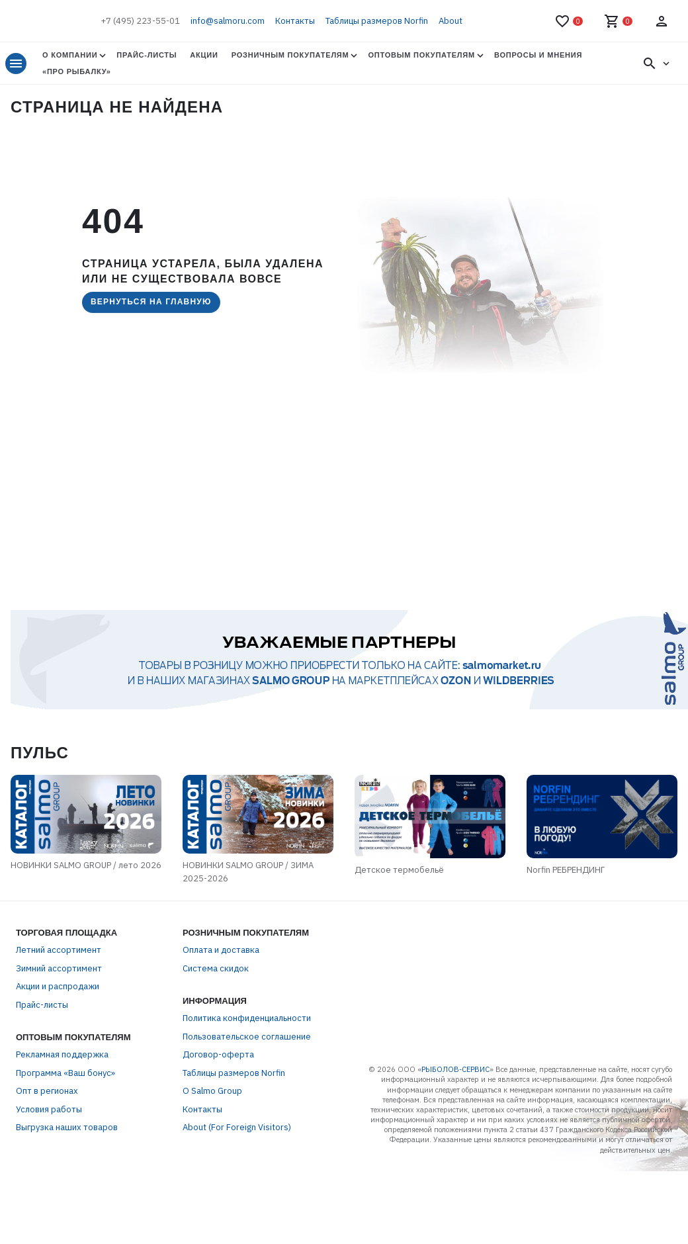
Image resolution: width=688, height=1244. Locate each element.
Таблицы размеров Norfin (376, 20)
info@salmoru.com (228, 20)
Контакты (295, 20)
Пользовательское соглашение (247, 1039)
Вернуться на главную (151, 301)
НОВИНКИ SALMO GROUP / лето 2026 (80, 868)
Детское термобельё (404, 872)
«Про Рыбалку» (76, 71)
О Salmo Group (212, 1094)
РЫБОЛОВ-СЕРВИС (455, 1072)
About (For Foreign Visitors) (237, 1130)
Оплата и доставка (221, 953)
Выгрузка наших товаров (67, 1130)
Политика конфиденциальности (247, 1021)
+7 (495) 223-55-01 (140, 20)
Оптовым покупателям (421, 55)
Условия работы (49, 1112)
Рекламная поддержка (62, 1057)
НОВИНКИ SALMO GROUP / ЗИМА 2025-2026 (248, 875)
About (450, 20)
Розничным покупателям (290, 55)
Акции (204, 55)
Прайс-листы (146, 55)
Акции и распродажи (57, 989)
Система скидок (216, 971)
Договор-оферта (218, 1057)
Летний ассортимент (58, 953)
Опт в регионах (47, 1094)
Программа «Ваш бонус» (65, 1075)
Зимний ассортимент (59, 971)
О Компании (69, 55)
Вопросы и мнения (538, 55)
